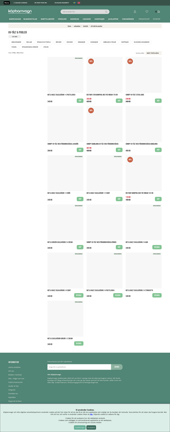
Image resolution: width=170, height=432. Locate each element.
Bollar (29, 42)
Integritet (11, 390)
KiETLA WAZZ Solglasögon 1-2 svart (98, 193)
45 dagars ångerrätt (62, 3)
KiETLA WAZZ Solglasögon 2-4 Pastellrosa (100, 290)
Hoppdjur (125, 42)
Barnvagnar (15, 19)
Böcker (58, 42)
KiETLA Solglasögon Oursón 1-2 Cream (60, 338)
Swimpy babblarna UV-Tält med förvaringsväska (102, 144)
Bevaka (157, 247)
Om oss (11, 371)
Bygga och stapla (43, 42)
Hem (69, 26)
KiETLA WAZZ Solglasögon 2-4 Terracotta (139, 290)
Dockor (70, 42)
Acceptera (91, 427)
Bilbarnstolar (30, 19)
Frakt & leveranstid (15, 382)
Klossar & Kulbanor (141, 42)
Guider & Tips (13, 386)
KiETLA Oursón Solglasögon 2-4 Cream (60, 242)
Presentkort (144, 19)
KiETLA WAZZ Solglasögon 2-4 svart (59, 290)
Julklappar (113, 19)
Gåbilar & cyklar (109, 42)
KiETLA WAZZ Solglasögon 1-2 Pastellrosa (61, 95)
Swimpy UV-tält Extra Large (135, 95)
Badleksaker (16, 42)
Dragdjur (81, 42)
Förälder (62, 19)
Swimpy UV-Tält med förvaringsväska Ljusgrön (62, 144)
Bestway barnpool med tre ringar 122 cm (139, 193)
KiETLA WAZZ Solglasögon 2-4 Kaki (137, 242)
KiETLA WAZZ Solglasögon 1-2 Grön (58, 193)
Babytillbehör (47, 19)
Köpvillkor (12, 397)
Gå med (116, 367)
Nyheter (156, 19)
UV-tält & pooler (96, 26)
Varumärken (128, 19)
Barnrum (74, 19)
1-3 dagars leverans (20, 3)
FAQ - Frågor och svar (16, 378)
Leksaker (87, 19)
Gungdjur (94, 42)
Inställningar (80, 427)
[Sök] (85, 11)
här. (91, 414)
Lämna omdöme (14, 367)
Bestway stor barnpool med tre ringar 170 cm (102, 95)
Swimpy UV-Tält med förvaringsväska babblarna (141, 144)
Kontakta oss (13, 393)
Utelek (85, 26)
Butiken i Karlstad (15, 375)
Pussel (14, 47)
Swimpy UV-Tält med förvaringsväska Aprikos (101, 242)
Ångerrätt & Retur (15, 401)
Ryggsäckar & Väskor (30, 47)
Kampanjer (99, 19)
